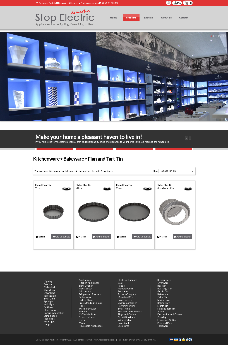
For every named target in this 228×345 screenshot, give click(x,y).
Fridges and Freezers (90, 294)
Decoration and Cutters (169, 314)
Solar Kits (123, 291)
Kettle (82, 320)
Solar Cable (124, 323)
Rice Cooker (85, 288)
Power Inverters (126, 305)
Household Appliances (90, 325)
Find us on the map (90, 3)
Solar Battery (125, 300)
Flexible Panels (125, 288)
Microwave (85, 291)
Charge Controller (127, 302)
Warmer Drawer (87, 308)
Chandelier (49, 290)
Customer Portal (47, 3)
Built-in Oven (86, 300)
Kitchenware (55, 171)
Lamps (47, 324)
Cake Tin (162, 297)
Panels (121, 285)
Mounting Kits (125, 297)
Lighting (48, 281)
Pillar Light (49, 321)
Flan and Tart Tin (86, 171)
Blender (83, 311)
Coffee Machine (87, 314)
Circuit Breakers (126, 317)
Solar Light (49, 298)
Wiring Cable (124, 320)
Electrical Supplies (127, 280)
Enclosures (123, 325)
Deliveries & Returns (68, 3)
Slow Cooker (86, 285)
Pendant (48, 284)
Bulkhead (49, 307)
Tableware (162, 325)
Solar (120, 282)
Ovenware (162, 282)
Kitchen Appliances (89, 282)
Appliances (85, 280)
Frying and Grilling (166, 320)
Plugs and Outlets (127, 314)
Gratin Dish (163, 291)
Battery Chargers (127, 294)
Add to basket (60, 236)
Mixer (82, 323)
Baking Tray (163, 302)
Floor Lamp (50, 310)
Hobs (82, 305)
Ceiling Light (50, 287)
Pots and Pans (164, 323)
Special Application (54, 312)
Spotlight (49, 301)
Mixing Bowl (163, 300)
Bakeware (70, 171)
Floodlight (49, 318)
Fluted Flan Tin (43, 185)
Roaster (161, 285)
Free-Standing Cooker (90, 302)
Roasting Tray (164, 288)
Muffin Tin (162, 305)
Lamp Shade (50, 315)
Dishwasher (85, 297)
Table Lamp (50, 295)
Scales (160, 311)
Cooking (161, 317)
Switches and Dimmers (130, 311)
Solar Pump (124, 308)
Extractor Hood (87, 317)
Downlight (49, 292)
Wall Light (49, 304)
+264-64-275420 (110, 3)
